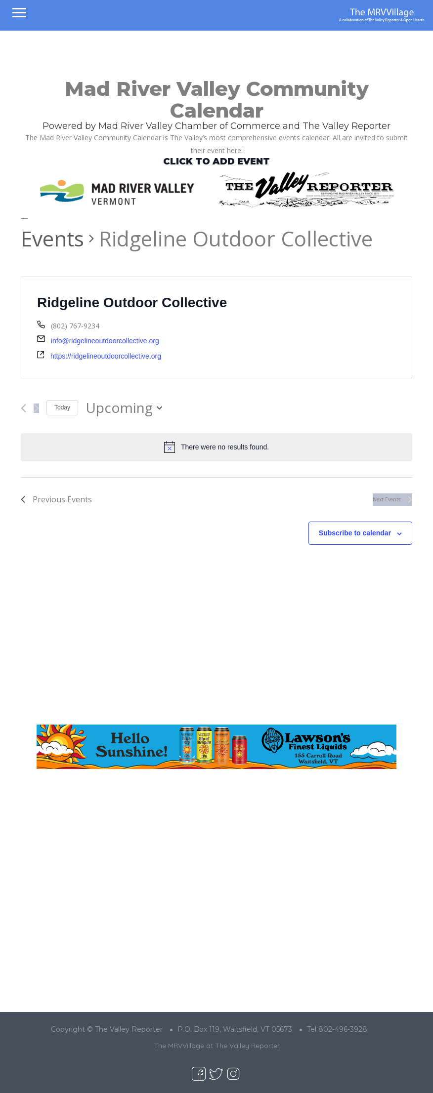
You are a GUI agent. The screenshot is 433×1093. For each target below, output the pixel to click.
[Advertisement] (216, 642)
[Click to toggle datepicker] (124, 408)
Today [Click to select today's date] (62, 407)
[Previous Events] (23, 408)
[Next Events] (36, 408)
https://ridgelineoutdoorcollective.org (105, 356)
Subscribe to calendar (355, 533)
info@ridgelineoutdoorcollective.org (105, 341)
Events (52, 238)
